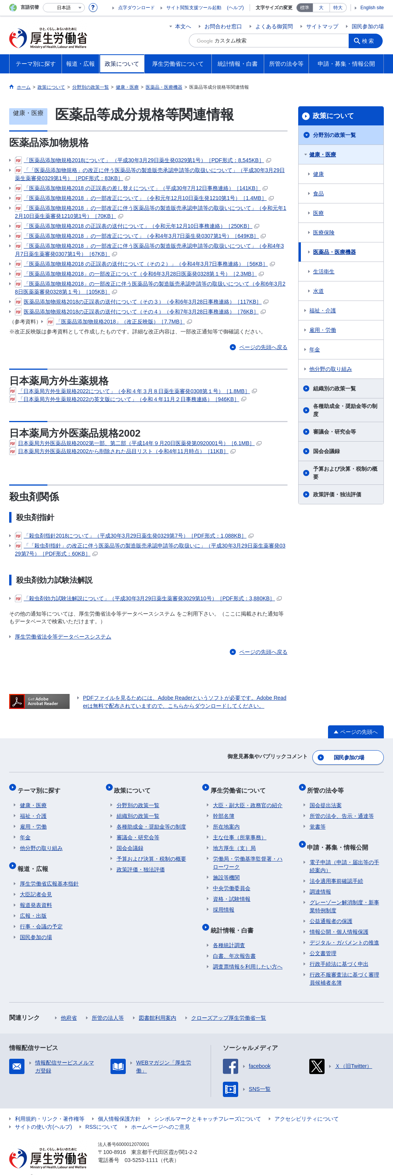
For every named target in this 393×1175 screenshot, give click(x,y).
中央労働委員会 (231, 881)
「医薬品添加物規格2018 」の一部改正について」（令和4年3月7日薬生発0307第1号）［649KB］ (140, 236)
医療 (318, 213)
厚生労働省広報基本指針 (49, 872)
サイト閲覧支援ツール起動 (193, 7)
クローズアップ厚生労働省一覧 (228, 1006)
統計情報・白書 (234, 920)
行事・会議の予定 (41, 915)
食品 (318, 193)
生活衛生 (324, 271)
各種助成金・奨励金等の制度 (345, 410)
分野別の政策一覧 (334, 135)
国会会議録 (326, 451)
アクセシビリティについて (306, 1107)
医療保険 (324, 232)
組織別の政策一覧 (334, 388)
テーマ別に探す (41, 785)
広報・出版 (33, 904)
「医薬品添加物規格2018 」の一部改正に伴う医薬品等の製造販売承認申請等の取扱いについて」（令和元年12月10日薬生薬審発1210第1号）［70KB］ (150, 211)
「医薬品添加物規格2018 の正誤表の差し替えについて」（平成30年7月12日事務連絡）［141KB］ (141, 188)
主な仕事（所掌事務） (239, 830)
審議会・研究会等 (334, 432)
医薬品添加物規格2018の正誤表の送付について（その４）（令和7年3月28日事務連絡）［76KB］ (140, 311)
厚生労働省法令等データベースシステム (63, 637)
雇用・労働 (322, 330)
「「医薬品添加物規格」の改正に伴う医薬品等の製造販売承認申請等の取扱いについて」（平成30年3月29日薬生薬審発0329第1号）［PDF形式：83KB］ (150, 173)
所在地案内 (226, 820)
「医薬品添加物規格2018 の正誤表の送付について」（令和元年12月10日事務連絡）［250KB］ (137, 226)
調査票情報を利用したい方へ (248, 955)
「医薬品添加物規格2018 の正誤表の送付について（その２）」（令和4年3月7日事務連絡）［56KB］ (145, 264)
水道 (318, 291)
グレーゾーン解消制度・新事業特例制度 (344, 894)
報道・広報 (35, 859)
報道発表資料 (36, 893)
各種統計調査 (229, 933)
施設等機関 (226, 871)
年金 (314, 349)
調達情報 (320, 880)
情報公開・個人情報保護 (339, 920)
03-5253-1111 (141, 1148)
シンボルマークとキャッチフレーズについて (207, 1107)
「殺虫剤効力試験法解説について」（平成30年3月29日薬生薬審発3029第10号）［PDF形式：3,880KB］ (148, 598)
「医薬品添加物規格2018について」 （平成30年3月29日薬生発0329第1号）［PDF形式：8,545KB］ (143, 160)
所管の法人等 (108, 1006)
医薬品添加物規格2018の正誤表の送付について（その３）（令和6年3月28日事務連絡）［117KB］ (141, 302)
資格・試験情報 (231, 892)
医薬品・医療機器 (334, 252)
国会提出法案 (326, 798)
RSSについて (101, 1115)
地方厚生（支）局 (234, 841)
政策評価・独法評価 (337, 494)
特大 (338, 7)
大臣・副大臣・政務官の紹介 (248, 798)
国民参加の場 (368, 26)
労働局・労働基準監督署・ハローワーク (248, 856)
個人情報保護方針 (119, 1107)
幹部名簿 (223, 809)
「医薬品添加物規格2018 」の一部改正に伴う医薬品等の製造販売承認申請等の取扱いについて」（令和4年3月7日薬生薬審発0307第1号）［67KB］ (149, 249)
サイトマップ (322, 26)
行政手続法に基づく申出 (339, 952)
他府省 (69, 1006)
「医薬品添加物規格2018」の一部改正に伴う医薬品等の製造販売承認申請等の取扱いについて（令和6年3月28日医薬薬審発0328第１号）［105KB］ (150, 287)
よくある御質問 (274, 26)
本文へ (183, 26)
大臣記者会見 (36, 882)
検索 (370, 40)
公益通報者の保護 (331, 909)
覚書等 (318, 820)
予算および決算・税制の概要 (345, 473)
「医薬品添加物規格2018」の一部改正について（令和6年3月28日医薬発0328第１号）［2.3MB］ (139, 274)
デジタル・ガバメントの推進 (344, 931)
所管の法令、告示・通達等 (342, 809)
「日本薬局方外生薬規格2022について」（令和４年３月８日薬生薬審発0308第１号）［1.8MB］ (133, 391)
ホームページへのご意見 (160, 1115)
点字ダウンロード (136, 7)
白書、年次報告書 (234, 944)
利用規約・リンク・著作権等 (49, 1107)
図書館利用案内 (157, 1006)
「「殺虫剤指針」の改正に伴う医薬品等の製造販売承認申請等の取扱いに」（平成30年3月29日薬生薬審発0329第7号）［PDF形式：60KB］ (150, 549)
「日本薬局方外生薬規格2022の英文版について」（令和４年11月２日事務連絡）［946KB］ (127, 399)
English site (372, 7)
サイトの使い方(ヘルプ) (43, 1115)
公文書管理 (323, 941)
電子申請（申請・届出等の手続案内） (344, 854)
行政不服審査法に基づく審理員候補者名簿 (344, 967)
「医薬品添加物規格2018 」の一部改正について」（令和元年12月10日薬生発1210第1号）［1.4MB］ (144, 198)
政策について (333, 116)
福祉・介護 (322, 310)
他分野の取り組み (330, 369)
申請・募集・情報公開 (340, 837)
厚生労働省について (240, 785)
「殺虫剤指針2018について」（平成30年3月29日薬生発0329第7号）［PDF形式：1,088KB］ (134, 536)
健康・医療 (322, 154)
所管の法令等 (328, 785)
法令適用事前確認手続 (336, 869)
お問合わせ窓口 (223, 26)
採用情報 (223, 903)
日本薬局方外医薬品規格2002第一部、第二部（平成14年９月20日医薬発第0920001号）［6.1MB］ (135, 443)
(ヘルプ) (235, 7)
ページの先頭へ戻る (263, 347)
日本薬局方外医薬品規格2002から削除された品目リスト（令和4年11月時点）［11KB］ (122, 451)
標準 (304, 7)
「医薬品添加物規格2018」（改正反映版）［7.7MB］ (119, 321)
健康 (318, 174)
